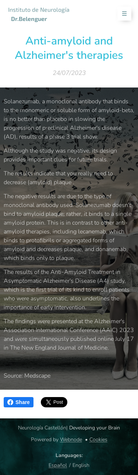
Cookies (98, 439)
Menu (122, 13)
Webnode (71, 439)
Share (18, 402)
